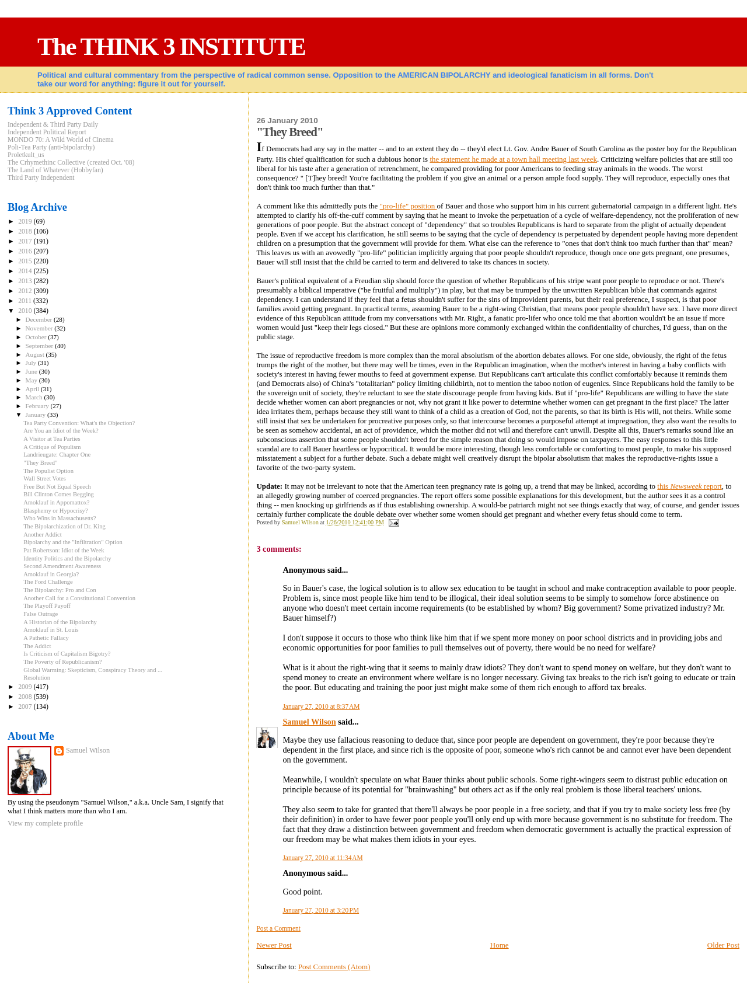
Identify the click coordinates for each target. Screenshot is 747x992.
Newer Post (273, 945)
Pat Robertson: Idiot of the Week (63, 550)
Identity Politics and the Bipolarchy (67, 558)
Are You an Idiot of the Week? (61, 430)
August (36, 354)
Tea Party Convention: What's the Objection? (79, 423)
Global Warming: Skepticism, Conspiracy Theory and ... (92, 670)
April (33, 388)
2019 (25, 221)
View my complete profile (45, 823)
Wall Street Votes (44, 478)
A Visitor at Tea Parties (52, 439)
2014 (25, 271)
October (37, 336)
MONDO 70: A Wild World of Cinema (61, 140)
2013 (25, 281)
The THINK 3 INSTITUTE (171, 46)
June (32, 371)
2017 (25, 241)
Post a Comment (278, 928)
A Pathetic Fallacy (46, 638)
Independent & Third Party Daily (53, 124)
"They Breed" (40, 463)
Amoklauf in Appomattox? (56, 502)
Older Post (723, 945)
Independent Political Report (47, 132)
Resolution (36, 677)
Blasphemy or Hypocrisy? (55, 510)
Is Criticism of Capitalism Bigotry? (66, 653)
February (38, 405)
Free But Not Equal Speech (57, 486)
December (40, 319)
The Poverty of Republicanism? (62, 662)
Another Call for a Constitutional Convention (79, 598)
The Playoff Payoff (47, 606)
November (40, 328)
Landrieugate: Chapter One (56, 454)
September (40, 345)
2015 (25, 261)
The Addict (37, 646)
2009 (25, 687)
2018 (25, 231)
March (35, 397)
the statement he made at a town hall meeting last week (513, 159)
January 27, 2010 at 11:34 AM (322, 857)
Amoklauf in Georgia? (51, 574)
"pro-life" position (408, 205)
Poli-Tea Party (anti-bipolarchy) (51, 147)
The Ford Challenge (48, 582)
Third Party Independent (41, 178)
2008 (25, 697)
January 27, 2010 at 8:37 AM (320, 706)
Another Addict (42, 534)
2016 (25, 251)
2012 (25, 291)
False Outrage (40, 614)
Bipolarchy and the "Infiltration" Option (73, 542)
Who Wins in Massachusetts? (59, 518)
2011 (25, 301)
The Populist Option (48, 471)
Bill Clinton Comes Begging (58, 494)
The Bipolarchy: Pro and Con (59, 590)
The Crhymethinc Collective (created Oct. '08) (71, 162)
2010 (25, 311)
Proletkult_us (26, 155)
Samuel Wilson (309, 721)
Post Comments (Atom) (334, 966)
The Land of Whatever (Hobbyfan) (55, 170)
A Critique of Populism (52, 447)
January (36, 414)
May (32, 380)
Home (499, 945)
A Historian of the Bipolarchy (60, 622)
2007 (25, 707)
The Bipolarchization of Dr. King (64, 526)
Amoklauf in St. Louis (51, 629)
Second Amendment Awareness (62, 566)
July (32, 362)
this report (689, 486)
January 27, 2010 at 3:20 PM (320, 910)
